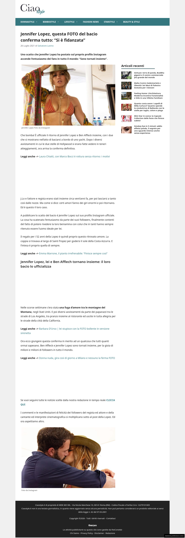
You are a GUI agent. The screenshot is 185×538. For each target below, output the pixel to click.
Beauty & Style (131, 21)
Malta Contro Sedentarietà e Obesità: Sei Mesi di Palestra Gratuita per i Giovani (147, 85)
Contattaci (111, 518)
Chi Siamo (74, 533)
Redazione (110, 533)
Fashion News (91, 21)
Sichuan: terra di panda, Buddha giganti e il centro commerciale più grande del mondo (149, 75)
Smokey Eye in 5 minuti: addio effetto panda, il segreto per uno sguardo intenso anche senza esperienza (148, 129)
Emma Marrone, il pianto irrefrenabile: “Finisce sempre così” (72, 253)
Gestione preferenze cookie (174, 536)
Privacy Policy (87, 533)
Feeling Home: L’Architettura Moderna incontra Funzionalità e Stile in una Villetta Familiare (148, 95)
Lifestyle (72, 22)
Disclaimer (99, 533)
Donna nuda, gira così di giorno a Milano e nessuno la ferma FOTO (77, 358)
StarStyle (112, 22)
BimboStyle (52, 22)
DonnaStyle (30, 22)
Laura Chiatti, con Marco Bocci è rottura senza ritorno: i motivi (74, 156)
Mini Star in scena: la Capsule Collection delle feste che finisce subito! (149, 118)
